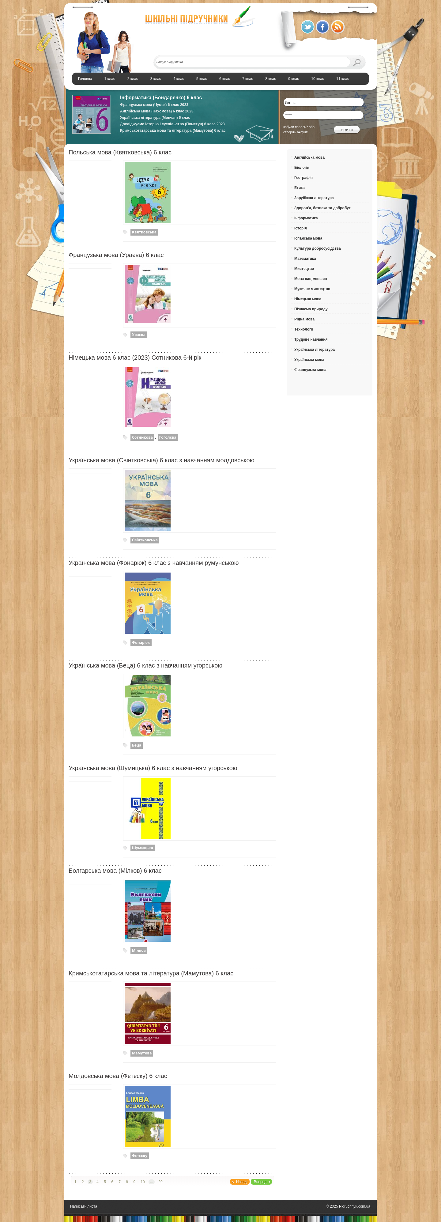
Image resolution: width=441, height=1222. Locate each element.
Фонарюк (141, 642)
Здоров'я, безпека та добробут (322, 208)
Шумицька (142, 847)
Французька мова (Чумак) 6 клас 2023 (154, 105)
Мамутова (142, 1053)
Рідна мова (304, 319)
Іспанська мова (308, 238)
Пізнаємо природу (311, 309)
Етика (299, 188)
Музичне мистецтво (312, 289)
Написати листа (83, 1206)
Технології (303, 329)
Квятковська (144, 232)
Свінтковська (145, 540)
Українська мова (309, 360)
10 (143, 1182)
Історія (300, 228)
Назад (241, 1182)
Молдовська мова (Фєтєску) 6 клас (118, 1076)
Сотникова (142, 437)
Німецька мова (307, 299)
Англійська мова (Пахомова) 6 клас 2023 (157, 111)
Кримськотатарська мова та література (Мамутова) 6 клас (173, 130)
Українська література (314, 349)
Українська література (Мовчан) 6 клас (155, 117)
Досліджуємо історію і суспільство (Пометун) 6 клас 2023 (172, 124)
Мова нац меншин (310, 279)
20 (160, 1182)
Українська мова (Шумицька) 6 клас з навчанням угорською (153, 768)
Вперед (260, 1182)
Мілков (139, 950)
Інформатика (306, 218)
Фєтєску (139, 1155)
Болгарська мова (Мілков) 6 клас (115, 870)
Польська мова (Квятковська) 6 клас (120, 152)
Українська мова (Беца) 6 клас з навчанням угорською (145, 665)
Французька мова (310, 370)
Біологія (301, 167)
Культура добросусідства (317, 248)
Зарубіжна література (314, 198)
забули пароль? (295, 127)
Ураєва (138, 334)
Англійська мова (309, 157)
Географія (303, 178)
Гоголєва (167, 437)
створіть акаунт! (295, 132)
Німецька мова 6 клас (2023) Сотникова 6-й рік (135, 357)
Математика (305, 258)
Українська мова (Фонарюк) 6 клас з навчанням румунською (154, 562)
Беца (136, 745)
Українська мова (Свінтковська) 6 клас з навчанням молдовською (161, 460)
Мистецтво (304, 269)
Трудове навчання (311, 339)
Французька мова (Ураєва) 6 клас (116, 255)
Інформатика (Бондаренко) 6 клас (161, 97)
